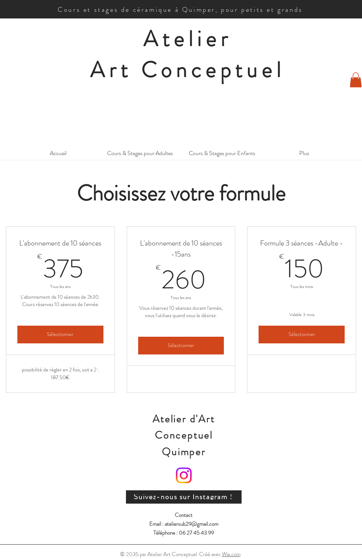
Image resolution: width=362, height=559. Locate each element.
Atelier (187, 38)
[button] (355, 80)
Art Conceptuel (187, 69)
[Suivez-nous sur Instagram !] (184, 497)
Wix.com (231, 554)
